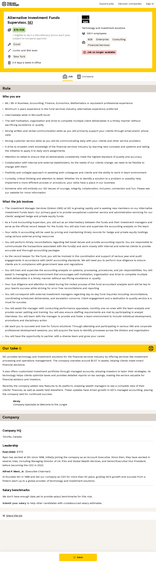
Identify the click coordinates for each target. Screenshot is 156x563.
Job (68, 76)
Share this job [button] (16, 538)
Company (85, 76)
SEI (30, 22)
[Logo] (10, 4)
